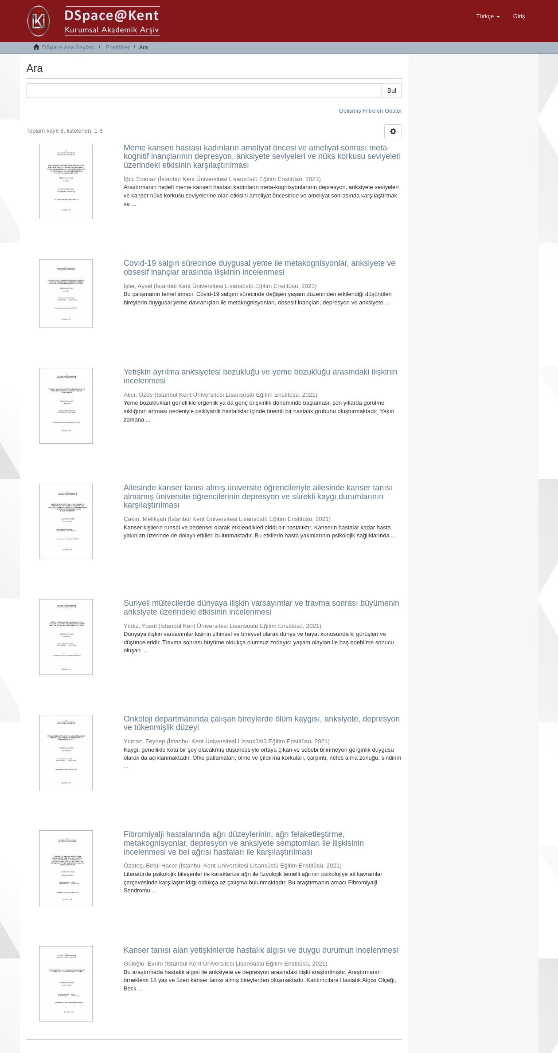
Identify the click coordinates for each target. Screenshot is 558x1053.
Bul (391, 90)
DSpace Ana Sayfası (68, 47)
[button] (487, 16)
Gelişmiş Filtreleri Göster (370, 110)
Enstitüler (117, 47)
